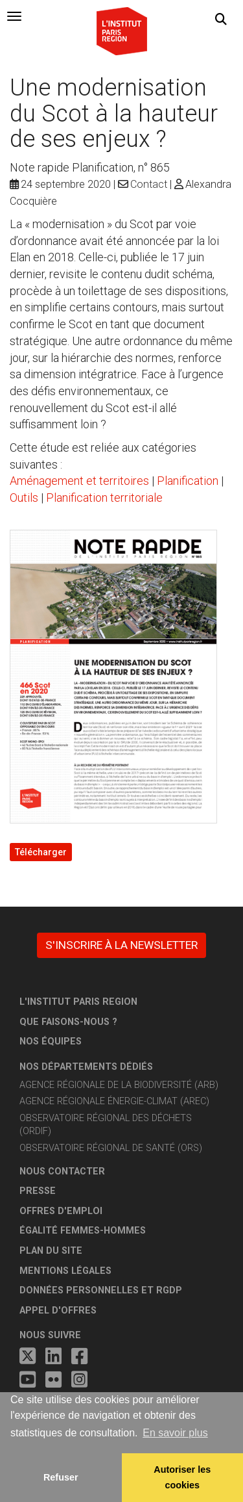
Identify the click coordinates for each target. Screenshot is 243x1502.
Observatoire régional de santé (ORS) (110, 1148)
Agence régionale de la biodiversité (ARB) (118, 1085)
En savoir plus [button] (175, 1432)
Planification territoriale (104, 497)
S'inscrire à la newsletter (121, 945)
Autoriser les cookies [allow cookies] (182, 1477)
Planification (187, 480)
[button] (221, 19)
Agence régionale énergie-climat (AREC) (114, 1101)
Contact (148, 184)
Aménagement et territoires (79, 480)
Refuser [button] (60, 1477)
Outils (24, 497)
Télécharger (41, 852)
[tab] (14, 16)
